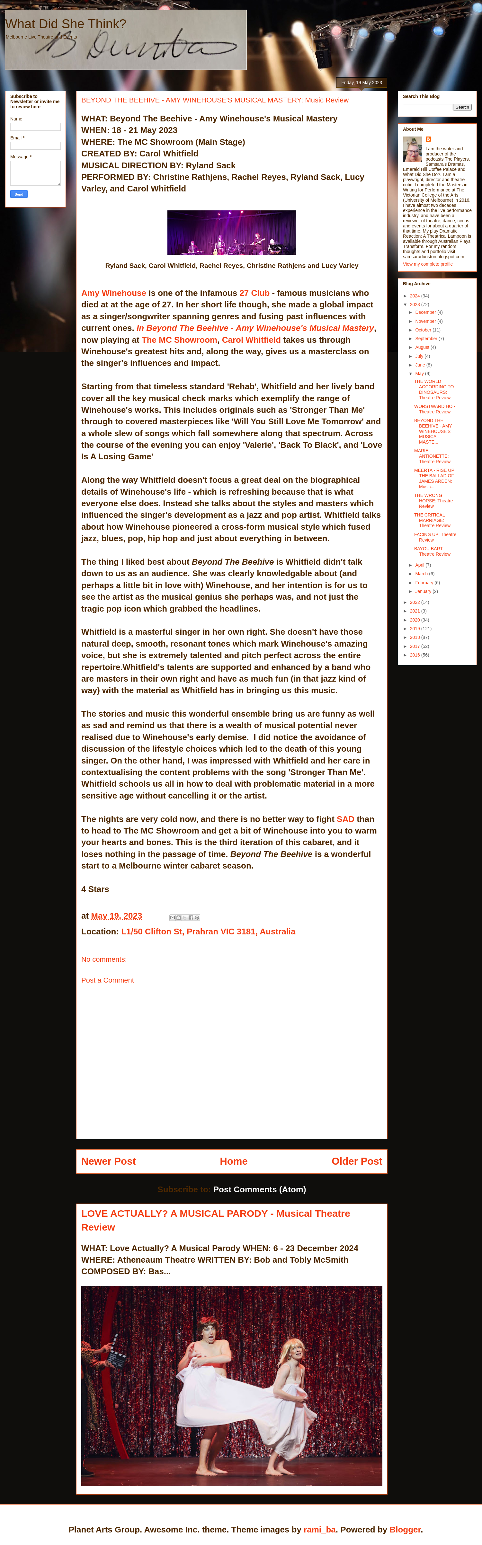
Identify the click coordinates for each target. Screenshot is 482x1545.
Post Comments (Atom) (259, 1189)
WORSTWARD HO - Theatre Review (434, 409)
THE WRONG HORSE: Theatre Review (433, 501)
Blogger (405, 1529)
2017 (415, 646)
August (422, 347)
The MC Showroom (179, 340)
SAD (345, 819)
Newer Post (108, 1161)
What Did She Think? (65, 24)
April (420, 565)
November (426, 321)
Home (234, 1161)
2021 (415, 611)
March (422, 573)
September (426, 338)
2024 (415, 295)
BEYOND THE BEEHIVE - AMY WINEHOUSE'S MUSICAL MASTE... (433, 431)
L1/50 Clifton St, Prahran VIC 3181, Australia (208, 931)
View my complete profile (428, 264)
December (426, 312)
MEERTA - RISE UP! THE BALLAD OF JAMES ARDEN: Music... (435, 478)
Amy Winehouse (113, 293)
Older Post (357, 1161)
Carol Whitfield (251, 340)
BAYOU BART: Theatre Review (432, 551)
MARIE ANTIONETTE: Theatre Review (432, 456)
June (420, 364)
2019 (415, 628)
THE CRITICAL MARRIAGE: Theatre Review (432, 520)
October (424, 329)
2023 (415, 304)
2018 (415, 637)
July (419, 356)
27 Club (254, 293)
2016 (415, 655)
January (424, 591)
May (420, 373)
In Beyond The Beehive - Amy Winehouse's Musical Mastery (255, 328)
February (424, 582)
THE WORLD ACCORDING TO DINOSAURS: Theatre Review (434, 389)
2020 (415, 619)
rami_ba (320, 1529)
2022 (415, 602)
